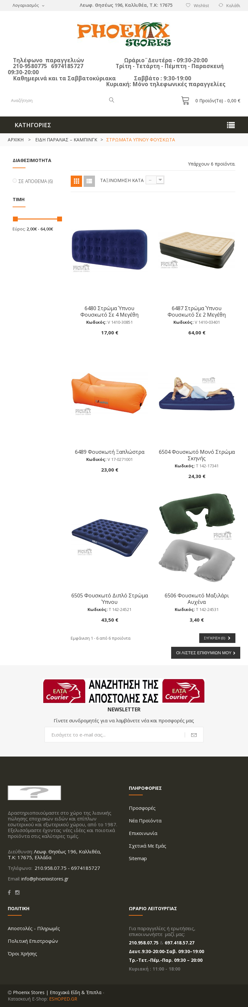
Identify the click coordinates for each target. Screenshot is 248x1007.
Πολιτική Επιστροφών (33, 941)
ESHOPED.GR (63, 999)
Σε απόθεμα (36, 181)
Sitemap (138, 858)
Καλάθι (233, 5)
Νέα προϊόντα (145, 820)
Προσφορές (142, 808)
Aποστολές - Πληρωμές (34, 928)
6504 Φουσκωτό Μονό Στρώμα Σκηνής (197, 455)
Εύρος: (19, 229)
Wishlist (201, 5)
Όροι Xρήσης (22, 953)
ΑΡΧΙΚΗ (16, 140)
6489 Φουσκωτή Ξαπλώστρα (109, 451)
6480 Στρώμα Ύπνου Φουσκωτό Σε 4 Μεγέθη (109, 311)
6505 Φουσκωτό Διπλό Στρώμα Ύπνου (109, 598)
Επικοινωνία (143, 833)
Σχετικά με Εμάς (147, 845)
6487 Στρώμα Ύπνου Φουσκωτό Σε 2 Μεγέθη (197, 311)
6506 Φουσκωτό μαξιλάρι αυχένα (197, 598)
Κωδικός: (96, 322)
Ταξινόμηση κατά (122, 180)
